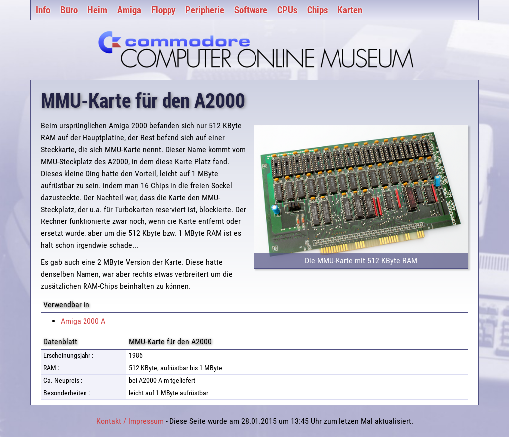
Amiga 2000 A (83, 321)
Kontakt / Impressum (130, 421)
